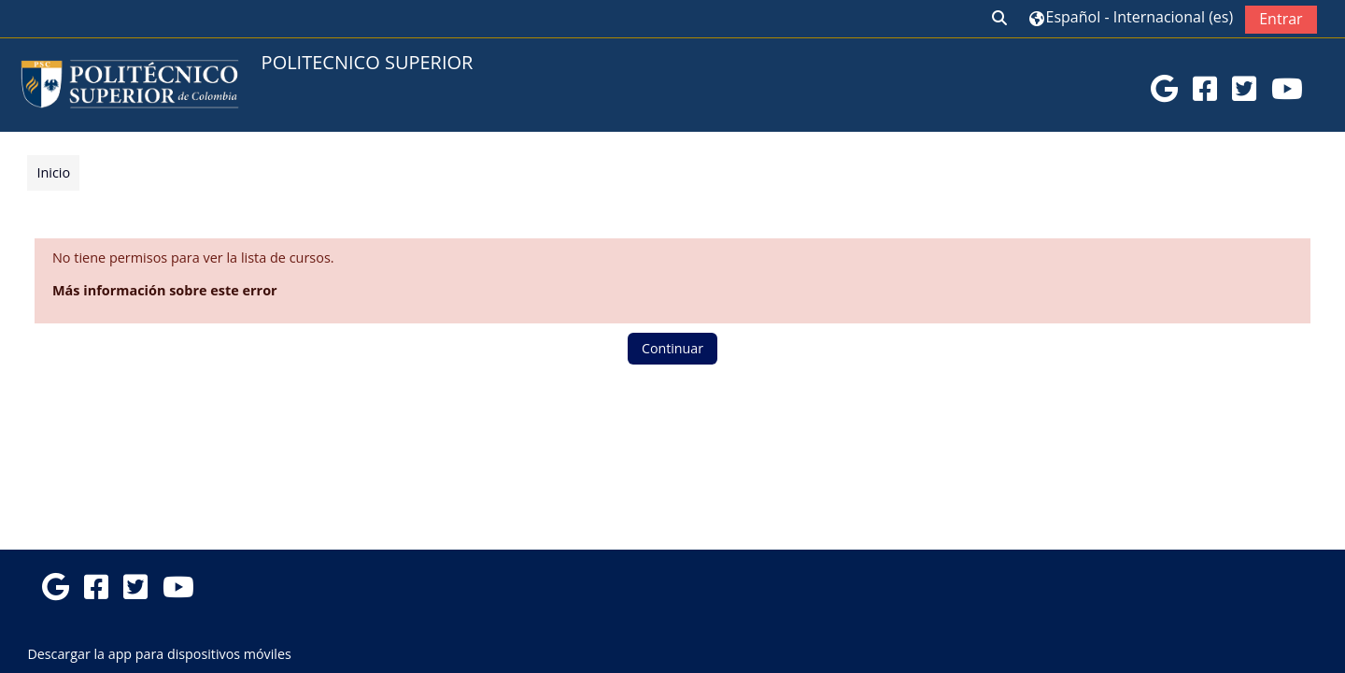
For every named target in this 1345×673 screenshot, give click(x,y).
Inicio (53, 172)
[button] (1000, 18)
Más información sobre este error (164, 290)
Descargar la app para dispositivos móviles (158, 654)
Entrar (1280, 18)
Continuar (672, 348)
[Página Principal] (130, 84)
